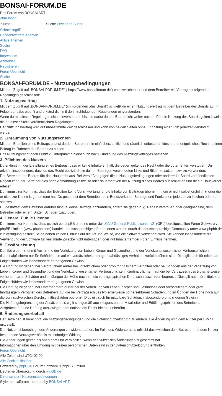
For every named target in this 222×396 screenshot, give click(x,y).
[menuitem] (19, 35)
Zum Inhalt (8, 18)
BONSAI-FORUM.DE (33, 5)
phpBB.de (53, 371)
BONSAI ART (59, 382)
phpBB (24, 366)
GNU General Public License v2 (129, 223)
